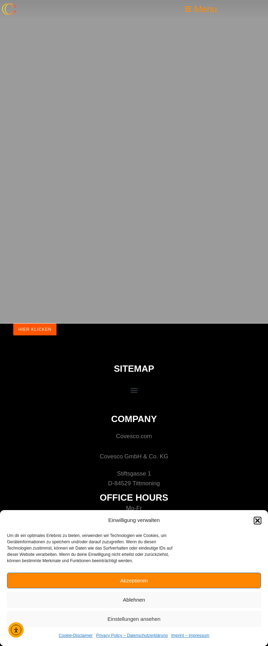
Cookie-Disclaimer (75, 635)
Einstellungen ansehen (134, 619)
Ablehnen (134, 600)
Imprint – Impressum (190, 635)
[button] (257, 520)
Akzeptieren (134, 580)
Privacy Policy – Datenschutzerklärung (132, 635)
